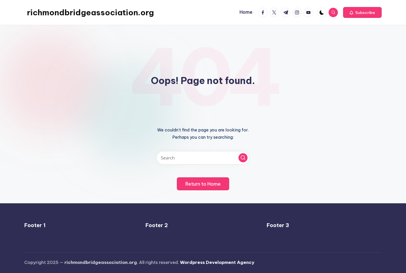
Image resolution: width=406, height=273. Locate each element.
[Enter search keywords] (203, 157)
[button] (362, 12)
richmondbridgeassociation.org (90, 12)
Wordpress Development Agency (217, 262)
